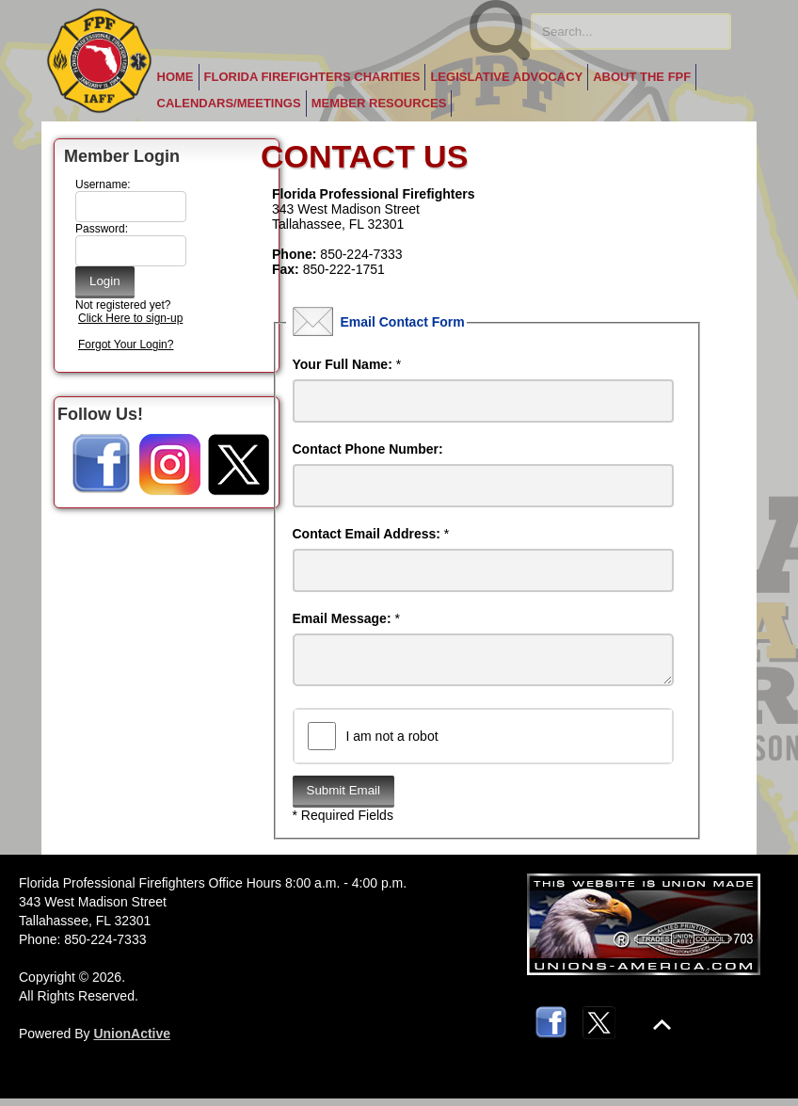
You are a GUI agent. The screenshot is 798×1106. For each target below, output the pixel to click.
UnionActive (131, 1041)
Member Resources (379, 103)
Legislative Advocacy (506, 77)
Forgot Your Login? (125, 344)
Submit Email (344, 798)
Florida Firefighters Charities (312, 77)
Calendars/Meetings (229, 103)
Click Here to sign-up (130, 318)
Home (175, 77)
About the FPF (642, 77)
